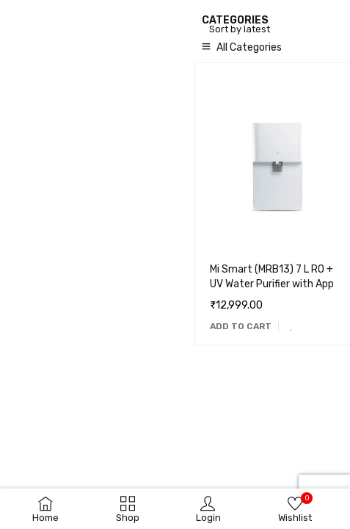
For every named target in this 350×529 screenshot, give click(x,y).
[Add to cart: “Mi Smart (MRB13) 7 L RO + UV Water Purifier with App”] (240, 326)
